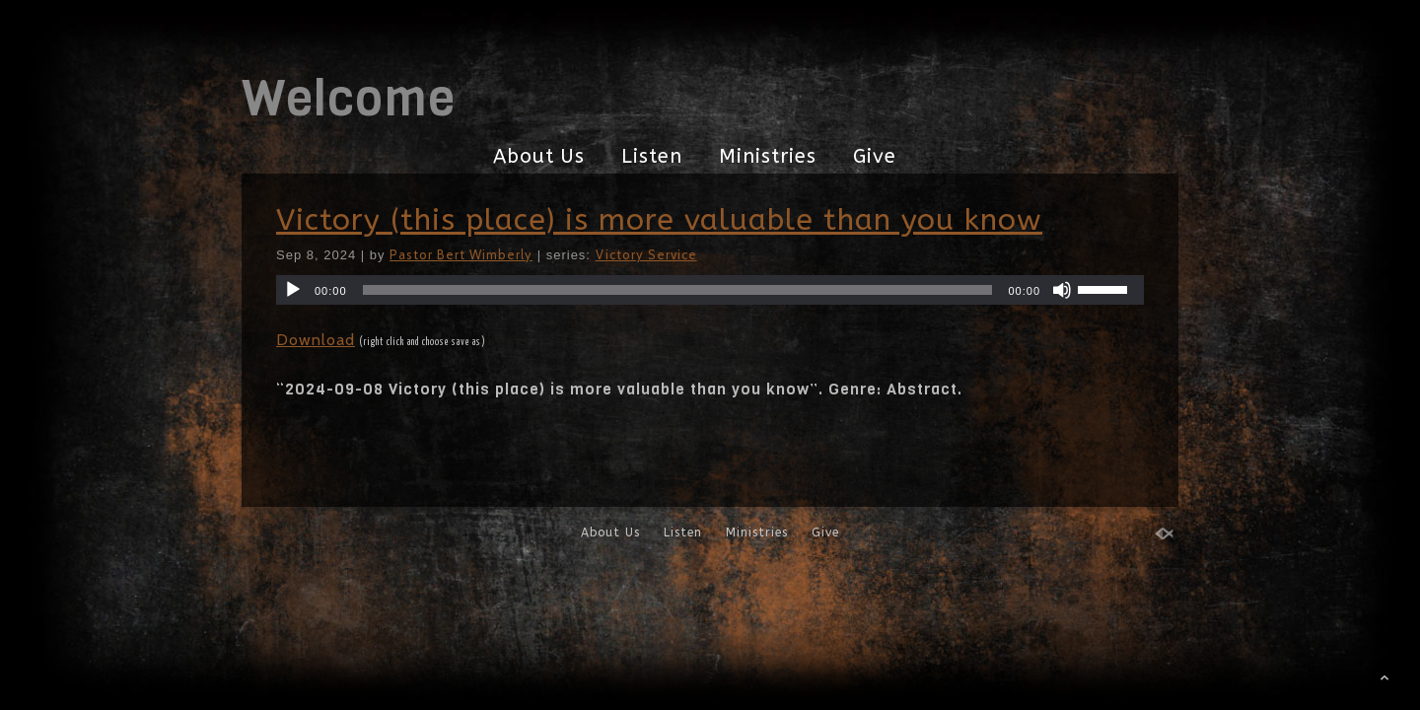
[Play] (293, 290)
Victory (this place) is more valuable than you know (659, 220)
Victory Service (646, 254)
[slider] (678, 290)
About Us (539, 156)
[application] (710, 290)
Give (874, 156)
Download (315, 339)
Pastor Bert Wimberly (461, 254)
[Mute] (1062, 290)
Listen (651, 156)
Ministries (767, 156)
